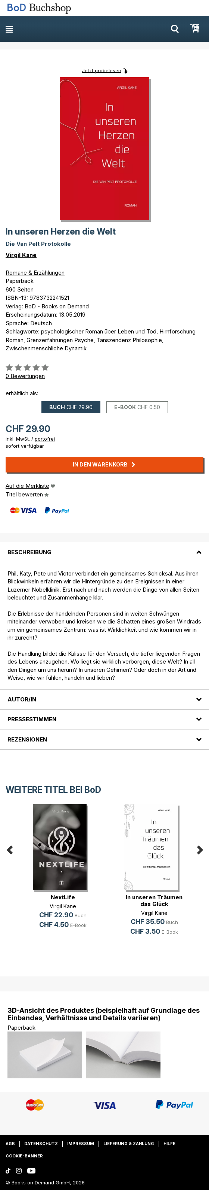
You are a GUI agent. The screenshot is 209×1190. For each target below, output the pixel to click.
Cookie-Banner (24, 1156)
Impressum (80, 1143)
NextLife (63, 897)
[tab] (104, 547)
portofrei (45, 439)
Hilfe (169, 1143)
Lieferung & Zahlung (128, 1143)
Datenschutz (41, 1143)
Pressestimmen (31, 719)
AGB (10, 1143)
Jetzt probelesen (101, 70)
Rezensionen (27, 739)
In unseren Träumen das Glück (154, 900)
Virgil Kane (21, 255)
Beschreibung (29, 552)
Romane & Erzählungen (35, 272)
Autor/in (21, 699)
